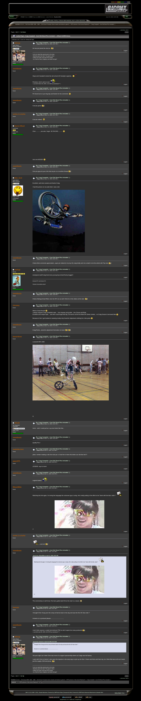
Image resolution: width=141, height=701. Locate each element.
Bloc (123, 693)
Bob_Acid (18, 178)
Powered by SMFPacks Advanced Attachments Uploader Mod (88, 692)
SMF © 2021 (35, 692)
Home (51, 20)
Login (77, 20)
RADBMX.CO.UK (19, 24)
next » (127, 30)
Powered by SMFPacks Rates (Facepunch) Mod (60, 692)
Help (73, 20)
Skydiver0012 (57, 17)
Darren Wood (20, 126)
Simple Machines (43, 692)
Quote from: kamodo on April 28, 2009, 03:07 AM (45, 641)
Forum (61, 20)
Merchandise (67, 20)
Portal (56, 20)
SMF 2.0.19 (28, 692)
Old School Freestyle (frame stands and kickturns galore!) (55, 24)
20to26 (17, 423)
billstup (17, 43)
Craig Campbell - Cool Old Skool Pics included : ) (103, 24)
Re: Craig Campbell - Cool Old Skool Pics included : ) (53, 42)
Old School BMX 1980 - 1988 (32, 24)
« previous (122, 30)
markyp (17, 270)
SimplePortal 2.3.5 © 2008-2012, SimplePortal (70, 699)
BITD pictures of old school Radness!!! (80, 24)
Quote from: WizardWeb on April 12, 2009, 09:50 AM (45, 555)
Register (82, 20)
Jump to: (14, 682)
